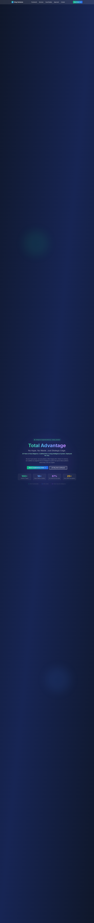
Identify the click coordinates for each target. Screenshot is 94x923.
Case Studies (48, 1)
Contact (63, 1)
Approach (56, 1)
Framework (34, 1)
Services (41, 1)
